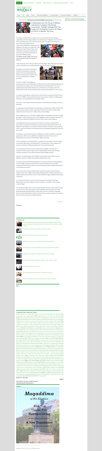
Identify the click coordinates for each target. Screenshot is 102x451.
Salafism (30, 362)
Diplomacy (37, 326)
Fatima (46, 329)
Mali (57, 345)
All (23, 15)
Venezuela (28, 372)
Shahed (25, 363)
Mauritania (18, 346)
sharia (28, 363)
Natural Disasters (35, 350)
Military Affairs (51, 346)
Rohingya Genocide (20, 362)
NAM (17, 350)
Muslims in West (53, 348)
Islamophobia (58, 341)
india (63, 336)
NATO (29, 350)
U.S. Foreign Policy (59, 369)
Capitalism (61, 319)
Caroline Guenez (20, 321)
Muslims (40, 348)
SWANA (45, 367)
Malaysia (54, 345)
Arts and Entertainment (44, 317)
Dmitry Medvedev (54, 326)
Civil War (31, 322)
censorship (36, 321)
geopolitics (31, 333)
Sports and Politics (53, 365)
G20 (51, 331)
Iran (25, 340)
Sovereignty (36, 365)
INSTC (30, 338)
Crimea (47, 324)
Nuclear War (58, 352)
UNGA (35, 370)
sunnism (34, 367)
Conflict (62, 322)
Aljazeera (33, 316)
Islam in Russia (61, 340)
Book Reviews (38, 2)
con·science (57, 322)
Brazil (41, 319)
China (62, 321)
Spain (45, 365)
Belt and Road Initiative (34, 319)
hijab (42, 334)
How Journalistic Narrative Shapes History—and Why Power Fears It (38, 272)
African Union (19, 316)
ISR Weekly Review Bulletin (36, 343)
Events (43, 329)
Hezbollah (39, 334)
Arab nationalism (57, 316)
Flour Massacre (25, 331)
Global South (47, 333)
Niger (62, 350)
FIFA (49, 329)
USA (21, 372)
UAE (17, 370)
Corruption (35, 324)
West (35, 374)
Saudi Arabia (40, 362)
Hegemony (34, 334)
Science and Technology (49, 362)
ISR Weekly (19, 2)
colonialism (38, 322)
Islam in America (42, 340)
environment (28, 329)
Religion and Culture (29, 360)
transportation (35, 369)
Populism (27, 357)
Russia (27, 362)
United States (39, 370)
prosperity (57, 357)
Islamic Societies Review (28, 2)
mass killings (61, 345)
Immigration (47, 336)
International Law (20, 340)
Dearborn (18, 326)
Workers (23, 375)
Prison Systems (36, 357)
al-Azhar (24, 316)
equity (33, 329)
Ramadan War (53, 358)
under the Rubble (30, 370)
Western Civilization (41, 374)
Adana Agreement (51, 314)
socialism (18, 365)
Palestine (18, 355)
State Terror (21, 367)
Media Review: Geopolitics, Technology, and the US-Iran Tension (37, 228)
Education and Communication (49, 328)
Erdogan (36, 329)
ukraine (22, 370)
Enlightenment (23, 329)
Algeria (28, 316)
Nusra (62, 352)
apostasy (45, 316)
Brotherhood (50, 319)
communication (44, 322)
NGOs (47, 350)
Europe (39, 329)
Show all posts (48, 20)
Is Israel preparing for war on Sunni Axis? (32, 266)
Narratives (21, 350)
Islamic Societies (47, 341)
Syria (48, 367)
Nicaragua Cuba (57, 350)
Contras (31, 324)
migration (44, 346)
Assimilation (61, 317)
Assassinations (55, 317)
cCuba (31, 321)
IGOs (43, 336)
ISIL (38, 340)
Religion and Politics (40, 360)
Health (30, 334)
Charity (46, 321)
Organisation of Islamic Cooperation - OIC (43, 353)
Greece (62, 333)
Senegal (21, 363)
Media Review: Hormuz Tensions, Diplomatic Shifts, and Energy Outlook (38, 241)
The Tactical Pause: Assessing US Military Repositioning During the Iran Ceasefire (41, 247)
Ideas (41, 336)
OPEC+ (26, 353)
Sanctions (35, 362)
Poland (39, 355)
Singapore (55, 363)
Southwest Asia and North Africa (26, 365)
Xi (38, 375)
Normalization (23, 352)
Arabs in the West (24, 317)
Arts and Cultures (35, 317)
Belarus (27, 319)
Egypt (57, 328)
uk (18, 370)
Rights (62, 360)
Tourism (28, 369)
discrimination (43, 326)
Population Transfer (20, 357)
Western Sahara (49, 374)
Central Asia (42, 321)
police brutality (45, 355)
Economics (18, 328)
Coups (40, 324)
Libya (44, 345)
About (71, 2)
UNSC (43, 370)
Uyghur (24, 372)
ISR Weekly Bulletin (25, 343)
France (36, 331)
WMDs (55, 374)
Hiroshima (46, 334)
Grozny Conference (20, 334)
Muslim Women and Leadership (31, 348)
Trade (31, 369)
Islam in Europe (54, 340)
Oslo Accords (56, 353)
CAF (54, 319)
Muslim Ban (21, 348)
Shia (47, 363)
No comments (46, 33)
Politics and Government (57, 355)
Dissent (48, 326)
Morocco (57, 346)
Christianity (18, 322)
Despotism (31, 326)
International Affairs (58, 338)
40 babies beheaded (20, 314)
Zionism (44, 375)
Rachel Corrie (37, 358)
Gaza (17, 333)
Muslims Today (60, 348)
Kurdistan (23, 345)
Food (30, 331)
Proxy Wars (18, 358)
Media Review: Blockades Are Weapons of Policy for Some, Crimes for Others (40, 260)
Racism (42, 358)
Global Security (41, 333)
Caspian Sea (27, 321)
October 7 (18, 353)
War (47, 372)
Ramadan (48, 358)
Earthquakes (61, 326)
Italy (44, 343)
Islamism (53, 341)
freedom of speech (46, 331)
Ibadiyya (29, 336)
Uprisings (47, 370)
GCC (20, 333)
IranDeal (28, 340)
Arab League (49, 316)
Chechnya (51, 321)
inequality (22, 338)
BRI (43, 319)
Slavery (59, 363)
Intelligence (47, 338)
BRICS (45, 319)
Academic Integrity (43, 314)
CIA (22, 322)
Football (33, 331)
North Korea (36, 352)
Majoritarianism (48, 345)
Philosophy (32, 355)
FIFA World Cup (53, 329)
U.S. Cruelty (52, 369)
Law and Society (35, 345)
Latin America (28, 345)
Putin (28, 358)
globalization (57, 333)
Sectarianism (61, 362)
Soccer (62, 363)
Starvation (59, 365)
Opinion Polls (31, 353)
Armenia (30, 317)
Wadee (38, 372)
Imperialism (52, 336)
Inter (51, 338)
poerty (36, 355)
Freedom (40, 331)
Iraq (31, 340)
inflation (26, 338)
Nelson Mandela (42, 350)
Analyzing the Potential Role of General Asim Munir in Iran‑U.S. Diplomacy (39, 253)
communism (51, 322)
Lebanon (41, 345)
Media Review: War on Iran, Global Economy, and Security (35, 235)
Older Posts (59, 201)
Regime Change (60, 358)
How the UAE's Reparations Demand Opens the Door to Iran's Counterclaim (39, 278)
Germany (36, 333)
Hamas (27, 334)
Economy (35, 328)
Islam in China (48, 340)
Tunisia (40, 369)
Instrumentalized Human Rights (38, 338)
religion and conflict (20, 360)
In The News (58, 336)
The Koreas (23, 369)
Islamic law (39, 341)
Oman (23, 353)
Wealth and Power (22, 374)
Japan (46, 343)
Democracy (26, 326)
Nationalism (25, 350)
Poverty (31, 357)
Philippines (26, 355)
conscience (18, 324)
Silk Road (51, 363)
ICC (38, 336)
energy (17, 329)
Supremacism (40, 367)
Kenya (57, 343)
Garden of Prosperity (59, 331)
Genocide (26, 333)
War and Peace (52, 372)
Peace (22, 355)
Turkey (44, 369)
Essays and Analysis (47, 2)
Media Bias (26, 346)
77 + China (27, 314)
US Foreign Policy (60, 370)
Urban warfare (53, 370)
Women (58, 374)
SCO (57, 362)
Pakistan (62, 353)
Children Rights (57, 321)
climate (34, 322)
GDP (23, 333)
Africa (62, 314)
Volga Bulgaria (33, 372)
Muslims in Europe (46, 348)
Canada (57, 319)
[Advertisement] (60, 9)
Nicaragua (51, 350)
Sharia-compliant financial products (38, 363)
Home (18, 15)
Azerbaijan (18, 319)
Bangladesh (23, 319)
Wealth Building (30, 374)
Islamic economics (26, 341)
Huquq (25, 336)
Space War (41, 365)
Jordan (49, 343)
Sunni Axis (29, 367)
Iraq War (34, 340)
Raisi (45, 358)
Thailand (18, 369)
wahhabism (43, 372)
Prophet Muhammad (49, 357)
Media (22, 346)
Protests (62, 357)
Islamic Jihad (34, 341)
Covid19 (44, 324)
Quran (33, 358)
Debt (22, 326)
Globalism (53, 333)
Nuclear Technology (50, 352)
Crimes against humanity (55, 324)
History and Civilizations (54, 334)
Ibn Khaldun (34, 336)
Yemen (41, 375)
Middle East (39, 346)
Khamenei (61, 343)
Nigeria (17, 352)
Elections (61, 328)
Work (20, 375)
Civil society (26, 322)
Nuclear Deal (43, 352)
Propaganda (42, 357)
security (17, 363)
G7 (53, 331)
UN (24, 370)
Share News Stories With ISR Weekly (60, 2)
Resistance (57, 360)
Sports (47, 365)
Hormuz (62, 334)
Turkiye (47, 369)
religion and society (50, 360)
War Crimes (59, 372)
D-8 (63, 324)
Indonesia (18, 338)
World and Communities (31, 376)
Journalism (53, 343)
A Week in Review (35, 314)
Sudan (26, 367)
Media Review (32, 346)
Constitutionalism (25, 324)
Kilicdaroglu (18, 345)
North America (29, 352)
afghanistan (57, 314)
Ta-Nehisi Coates (54, 367)
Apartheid (40, 316)
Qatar (30, 358)
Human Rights (20, 336)
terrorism (61, 367)
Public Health (23, 358)
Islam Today (19, 341)
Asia (51, 317)
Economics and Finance (27, 328)
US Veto (18, 372)
